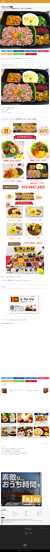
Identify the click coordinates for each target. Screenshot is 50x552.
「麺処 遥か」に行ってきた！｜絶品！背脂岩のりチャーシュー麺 (11, 448)
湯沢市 (41, 520)
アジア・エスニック (39, 511)
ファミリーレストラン (16, 514)
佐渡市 (2, 523)
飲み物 (26, 515)
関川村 (32, 519)
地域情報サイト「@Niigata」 (29, 532)
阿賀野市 (8, 519)
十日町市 (38, 520)
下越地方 (2, 519)
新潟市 (19, 519)
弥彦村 (13, 519)
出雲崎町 (13, 520)
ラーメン (26, 514)
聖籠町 (24, 519)
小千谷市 (27, 520)
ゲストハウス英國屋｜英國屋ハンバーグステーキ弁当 (9, 451)
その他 (38, 515)
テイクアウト (4, 385)
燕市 (29, 519)
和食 (1, 511)
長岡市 (16, 520)
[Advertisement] (25, 367)
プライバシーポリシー (44, 528)
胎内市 (11, 519)
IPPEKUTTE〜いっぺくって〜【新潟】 (22, 550)
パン (1, 515)
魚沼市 (32, 520)
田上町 (30, 520)
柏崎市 (8, 520)
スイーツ (14, 515)
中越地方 (2, 520)
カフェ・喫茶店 (39, 514)
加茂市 (19, 520)
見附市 (21, 520)
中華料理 (26, 511)
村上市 (27, 519)
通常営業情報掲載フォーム (28, 528)
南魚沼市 (35, 520)
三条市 (24, 520)
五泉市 (5, 519)
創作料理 (2, 514)
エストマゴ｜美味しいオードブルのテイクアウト (8, 454)
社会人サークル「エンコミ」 (29, 534)
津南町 (5, 520)
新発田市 (21, 519)
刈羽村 (10, 520)
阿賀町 (16, 519)
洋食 (13, 511)
